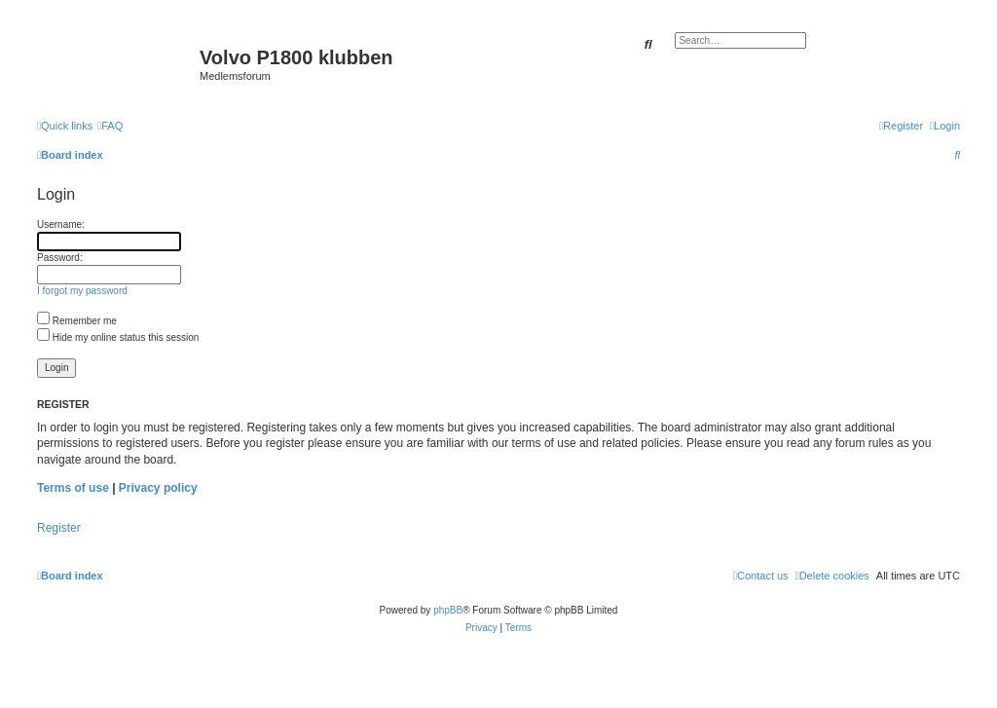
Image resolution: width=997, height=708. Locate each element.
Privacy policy (158, 488)
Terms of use (73, 488)
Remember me (77, 321)
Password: (60, 257)
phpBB (447, 610)
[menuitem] (110, 125)
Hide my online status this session (118, 337)
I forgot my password (82, 290)
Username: (61, 224)
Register (59, 528)
